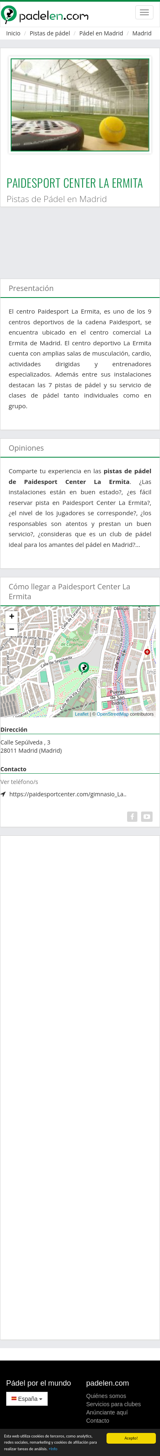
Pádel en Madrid (101, 33)
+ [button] (11, 617)
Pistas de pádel (50, 33)
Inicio (13, 33)
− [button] (11, 630)
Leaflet (81, 714)
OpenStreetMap (113, 714)
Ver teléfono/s (19, 782)
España (27, 1399)
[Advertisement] (77, 238)
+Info (53, 1449)
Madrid (142, 33)
